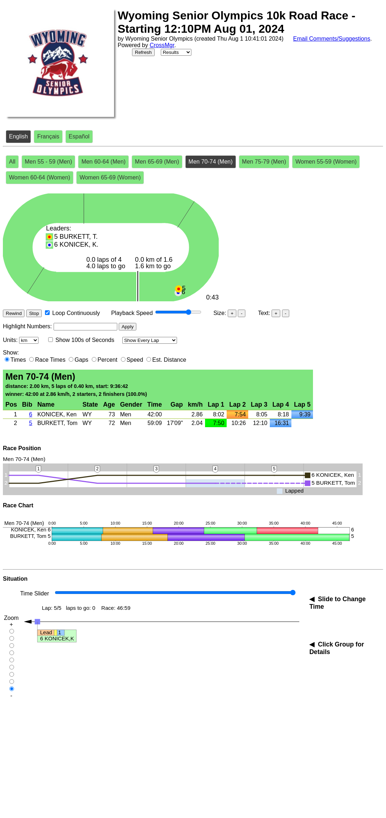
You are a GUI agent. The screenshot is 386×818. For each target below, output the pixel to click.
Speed (135, 360)
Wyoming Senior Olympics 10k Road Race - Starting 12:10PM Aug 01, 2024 (236, 22)
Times (18, 360)
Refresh (143, 52)
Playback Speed (132, 313)
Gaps (81, 360)
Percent (107, 360)
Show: (11, 352)
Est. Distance (169, 360)
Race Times (50, 360)
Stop (34, 313)
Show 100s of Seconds (84, 340)
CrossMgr (162, 45)
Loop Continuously (76, 313)
